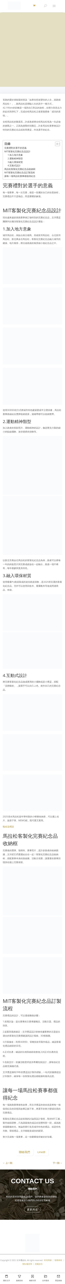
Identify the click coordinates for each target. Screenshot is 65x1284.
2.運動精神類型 (15, 158)
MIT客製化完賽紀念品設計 (17, 151)
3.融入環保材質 (15, 162)
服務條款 (58, 1260)
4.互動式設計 (14, 165)
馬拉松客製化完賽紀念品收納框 (19, 169)
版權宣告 (39, 1264)
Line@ (41, 1152)
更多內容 (32, 1209)
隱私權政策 (27, 1264)
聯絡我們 (24, 1152)
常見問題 (48, 1260)
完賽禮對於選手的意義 (15, 147)
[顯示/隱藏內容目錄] (56, 144)
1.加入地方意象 (15, 154)
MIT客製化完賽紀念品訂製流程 (19, 172)
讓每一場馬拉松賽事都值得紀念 (19, 176)
